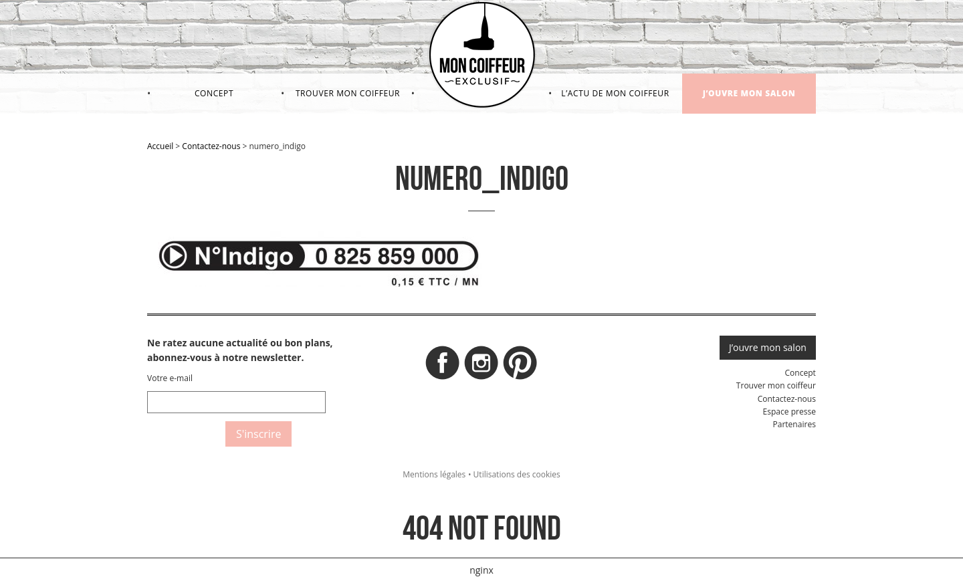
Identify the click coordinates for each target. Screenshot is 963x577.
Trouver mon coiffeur (348, 93)
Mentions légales (434, 474)
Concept (214, 93)
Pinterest (520, 366)
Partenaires (793, 424)
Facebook (442, 366)
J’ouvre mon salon (749, 93)
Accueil (160, 146)
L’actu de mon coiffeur (615, 93)
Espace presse (789, 411)
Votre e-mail (170, 378)
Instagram (481, 366)
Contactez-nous (211, 146)
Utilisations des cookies (516, 474)
